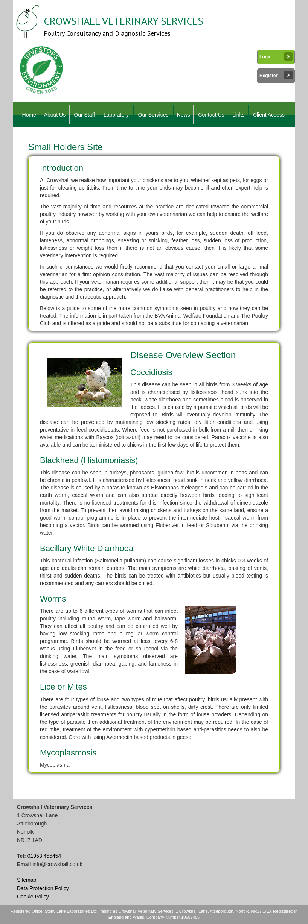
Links (238, 115)
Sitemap (26, 880)
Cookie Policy (33, 897)
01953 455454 (44, 856)
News (183, 115)
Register (276, 75)
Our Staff (84, 115)
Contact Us (211, 115)
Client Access (269, 115)
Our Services (153, 115)
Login (276, 56)
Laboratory (116, 115)
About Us (55, 115)
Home (29, 115)
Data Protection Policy (43, 888)
